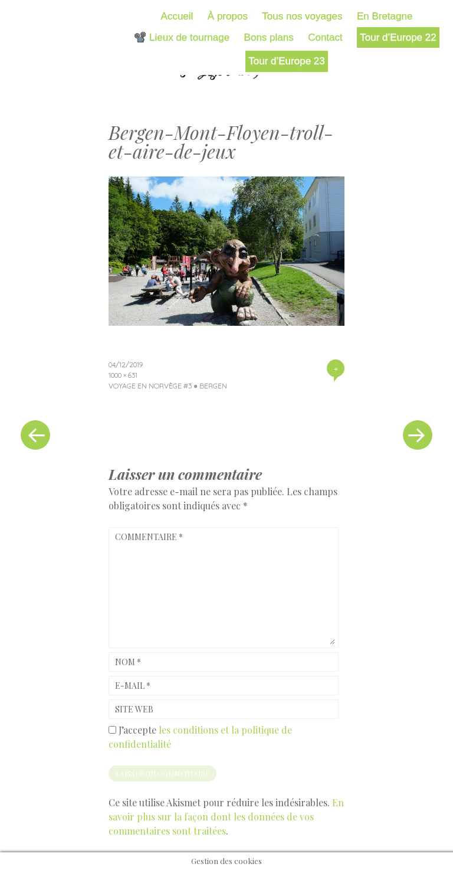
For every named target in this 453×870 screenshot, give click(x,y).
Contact (325, 37)
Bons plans (269, 37)
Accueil (177, 16)
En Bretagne (385, 16)
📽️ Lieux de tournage (181, 37)
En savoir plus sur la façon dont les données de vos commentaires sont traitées (226, 816)
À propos (228, 16)
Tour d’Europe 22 (398, 37)
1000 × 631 (123, 375)
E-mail (132, 685)
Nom (128, 662)
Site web (134, 709)
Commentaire (149, 536)
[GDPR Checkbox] (112, 730)
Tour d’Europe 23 (286, 61)
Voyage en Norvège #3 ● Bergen (168, 385)
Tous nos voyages (302, 16)
